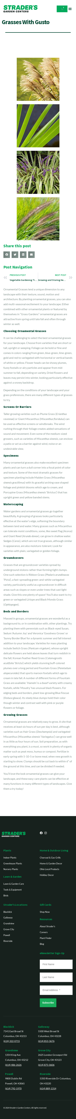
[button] (70, 8)
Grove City (44, 1050)
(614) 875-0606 (46, 1064)
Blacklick (8, 1026)
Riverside (45, 1074)
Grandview (11, 1050)
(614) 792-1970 (13, 1088)
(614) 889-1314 (48, 1088)
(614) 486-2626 (13, 1064)
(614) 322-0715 (11, 1041)
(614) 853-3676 (46, 1041)
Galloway (43, 1026)
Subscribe (48, 1002)
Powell (9, 1074)
